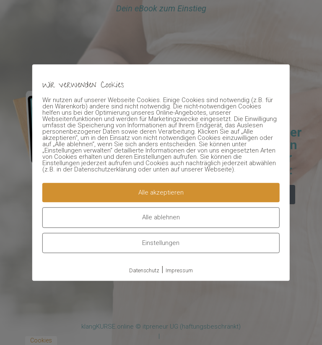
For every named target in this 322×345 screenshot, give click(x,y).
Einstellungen (160, 243)
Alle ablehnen (161, 217)
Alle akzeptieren (161, 192)
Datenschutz (144, 270)
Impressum (179, 270)
